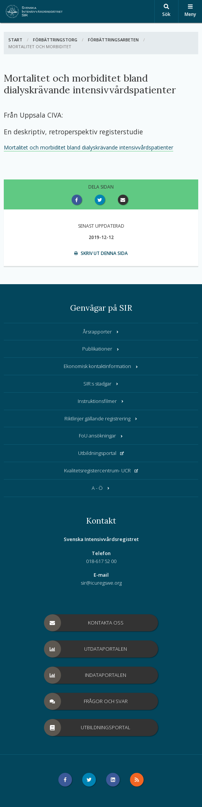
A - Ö (101, 488)
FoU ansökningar (101, 435)
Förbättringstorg (55, 39)
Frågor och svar (86, 701)
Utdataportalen (85, 649)
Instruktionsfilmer (101, 401)
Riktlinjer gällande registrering (101, 418)
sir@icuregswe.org (101, 582)
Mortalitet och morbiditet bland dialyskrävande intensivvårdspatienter (88, 147)
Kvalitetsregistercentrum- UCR (101, 470)
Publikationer (101, 348)
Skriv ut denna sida (101, 253)
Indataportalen (85, 675)
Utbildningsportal (101, 453)
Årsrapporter (101, 331)
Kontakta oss (84, 622)
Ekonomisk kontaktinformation (101, 366)
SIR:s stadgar (101, 383)
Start (15, 39)
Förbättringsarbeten (113, 39)
